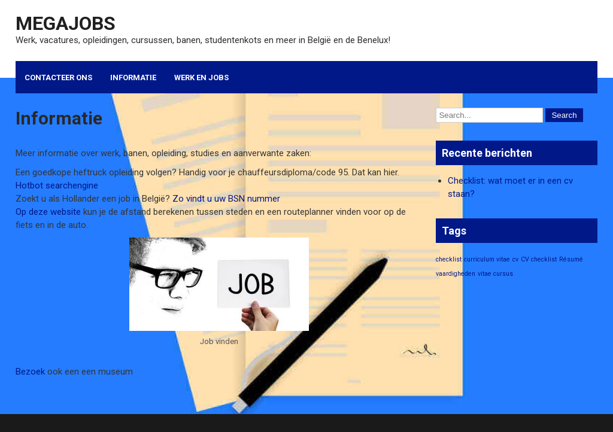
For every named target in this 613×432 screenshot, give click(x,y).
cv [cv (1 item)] (515, 259)
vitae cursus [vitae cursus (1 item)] (495, 274)
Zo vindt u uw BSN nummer (226, 198)
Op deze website (48, 211)
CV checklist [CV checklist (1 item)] (539, 259)
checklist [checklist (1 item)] (449, 259)
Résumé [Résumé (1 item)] (571, 259)
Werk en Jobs (201, 77)
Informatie (133, 77)
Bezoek (30, 371)
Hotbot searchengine (57, 185)
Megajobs (66, 23)
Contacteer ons (58, 77)
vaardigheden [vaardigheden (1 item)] (455, 274)
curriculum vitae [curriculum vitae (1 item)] (487, 259)
